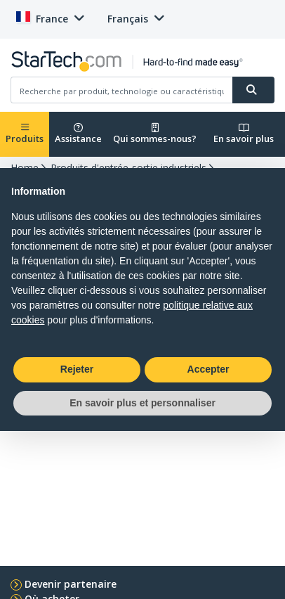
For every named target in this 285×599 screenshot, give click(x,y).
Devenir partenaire (71, 584)
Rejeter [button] (76, 369)
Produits (25, 134)
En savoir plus (243, 134)
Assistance (78, 134)
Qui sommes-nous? (155, 134)
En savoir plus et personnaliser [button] (142, 402)
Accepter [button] (208, 369)
